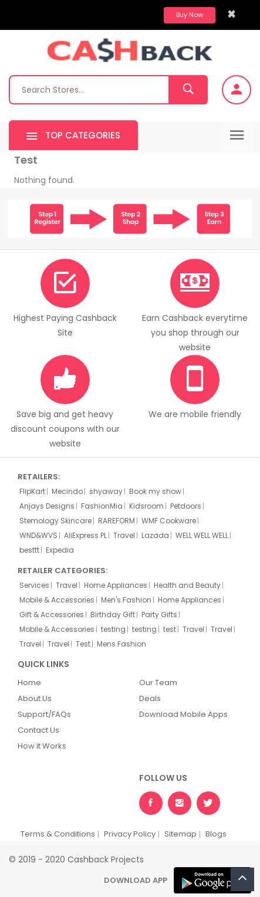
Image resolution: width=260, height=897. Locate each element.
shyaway (106, 492)
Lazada (155, 536)
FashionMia (102, 506)
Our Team (158, 682)
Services (34, 585)
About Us (35, 698)
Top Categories (73, 136)
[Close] (231, 13)
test (169, 629)
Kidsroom (146, 506)
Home (29, 682)
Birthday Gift (112, 615)
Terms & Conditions (58, 834)
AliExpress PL (85, 536)
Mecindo (67, 492)
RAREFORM (116, 521)
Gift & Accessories (51, 615)
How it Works (42, 746)
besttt (29, 550)
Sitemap (180, 834)
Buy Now (189, 14)
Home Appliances (115, 585)
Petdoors (185, 506)
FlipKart (32, 492)
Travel (124, 536)
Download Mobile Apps (183, 714)
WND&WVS (38, 536)
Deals (150, 698)
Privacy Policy (130, 834)
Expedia (60, 550)
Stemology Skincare (55, 521)
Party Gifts (159, 615)
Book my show (155, 492)
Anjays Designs (47, 506)
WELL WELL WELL (201, 536)
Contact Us (38, 730)
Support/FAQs (44, 714)
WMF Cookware (168, 521)
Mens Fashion (121, 644)
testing (113, 629)
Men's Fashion (126, 600)
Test (83, 644)
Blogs (216, 834)
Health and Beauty (187, 585)
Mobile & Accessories (56, 600)
